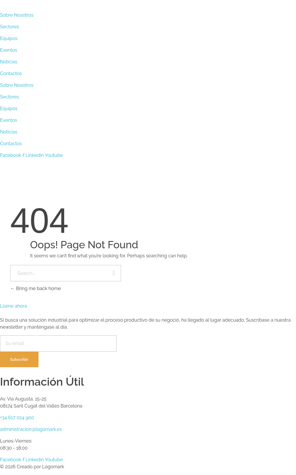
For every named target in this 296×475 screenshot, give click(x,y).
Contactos (11, 73)
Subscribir (19, 359)
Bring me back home (35, 288)
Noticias (8, 62)
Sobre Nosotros (17, 15)
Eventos (8, 50)
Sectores (9, 27)
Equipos (8, 38)
